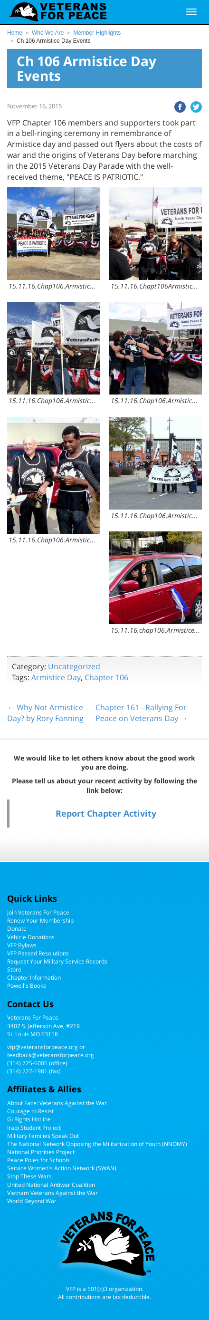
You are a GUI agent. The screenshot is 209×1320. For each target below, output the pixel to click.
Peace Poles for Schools (38, 1160)
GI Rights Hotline (29, 1119)
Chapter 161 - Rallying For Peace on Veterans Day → (141, 712)
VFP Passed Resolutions (38, 953)
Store (14, 969)
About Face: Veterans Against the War (57, 1103)
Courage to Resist (30, 1111)
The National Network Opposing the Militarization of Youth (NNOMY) (97, 1144)
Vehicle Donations (31, 937)
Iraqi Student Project (34, 1128)
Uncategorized (74, 666)
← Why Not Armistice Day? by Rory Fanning (45, 712)
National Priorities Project (41, 1152)
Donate (17, 929)
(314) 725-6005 (27, 1063)
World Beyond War (32, 1201)
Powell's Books (26, 986)
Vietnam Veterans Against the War (52, 1193)
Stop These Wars (29, 1176)
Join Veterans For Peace (38, 912)
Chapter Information (34, 977)
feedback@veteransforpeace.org (50, 1055)
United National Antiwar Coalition (51, 1185)
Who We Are (48, 32)
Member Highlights (97, 32)
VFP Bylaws (22, 945)
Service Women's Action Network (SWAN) (61, 1168)
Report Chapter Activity (106, 813)
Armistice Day (56, 677)
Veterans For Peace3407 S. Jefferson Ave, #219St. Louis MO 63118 (43, 1025)
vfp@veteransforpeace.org (42, 1047)
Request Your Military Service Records (57, 961)
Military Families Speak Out (43, 1136)
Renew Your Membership (40, 920)
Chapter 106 (106, 677)
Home (14, 32)
